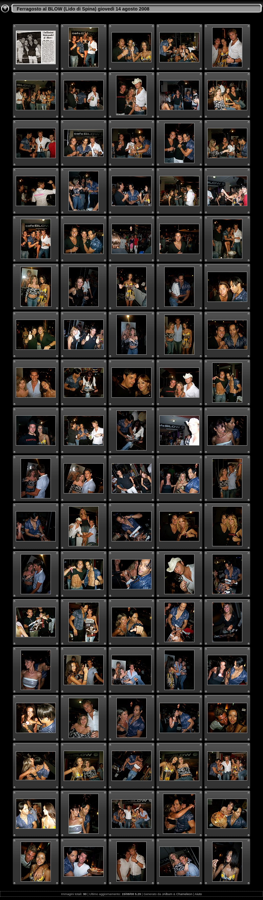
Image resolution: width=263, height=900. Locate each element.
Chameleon (184, 894)
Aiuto (198, 894)
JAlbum (167, 894)
